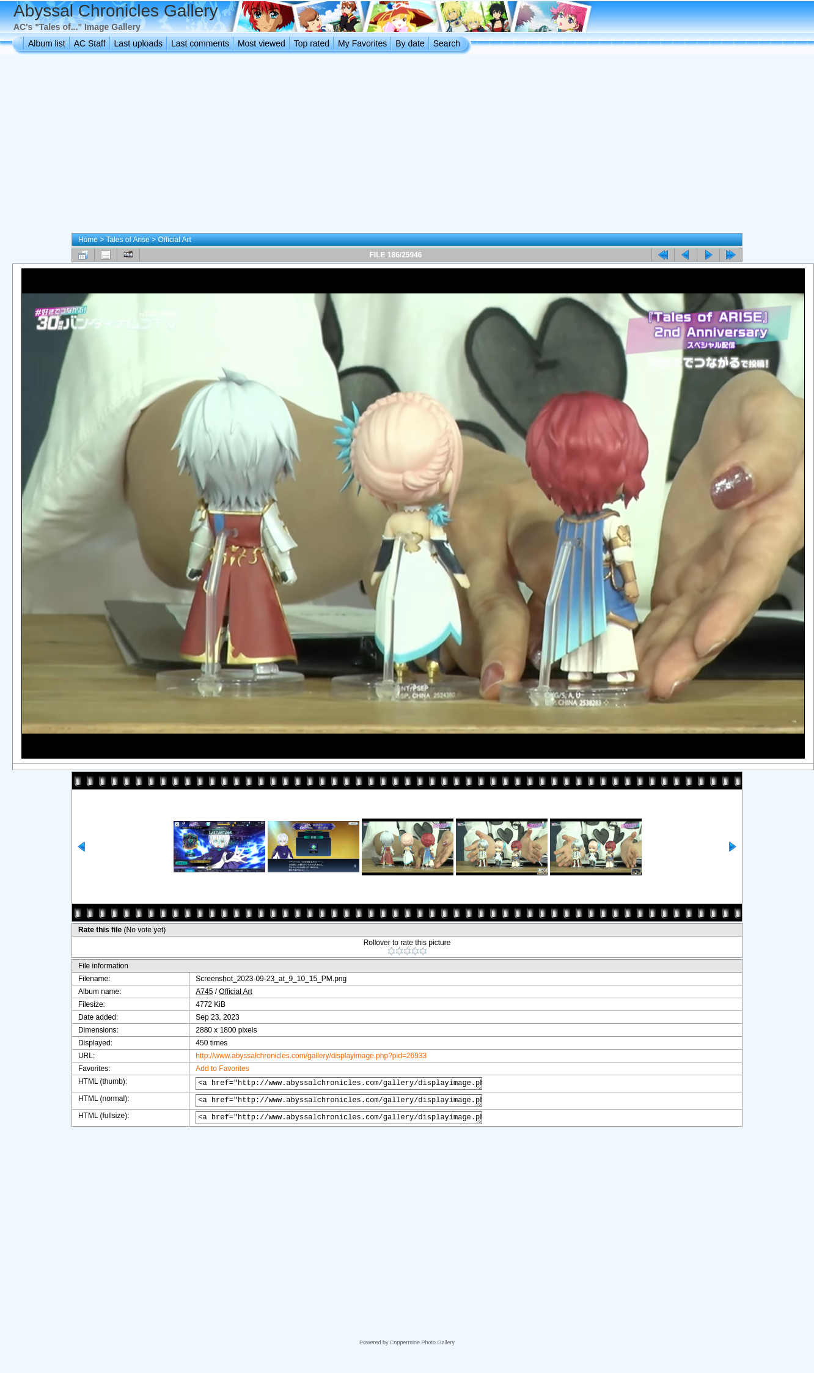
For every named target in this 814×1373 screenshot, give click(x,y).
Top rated (311, 43)
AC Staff (90, 43)
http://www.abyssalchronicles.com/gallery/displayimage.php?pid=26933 (301, 1055)
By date (409, 43)
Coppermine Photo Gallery (422, 1342)
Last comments (200, 43)
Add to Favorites (213, 1068)
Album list (46, 43)
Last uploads (138, 43)
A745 (195, 991)
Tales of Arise (127, 239)
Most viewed (261, 43)
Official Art (174, 239)
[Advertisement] (407, 146)
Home (88, 239)
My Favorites (362, 43)
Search (446, 43)
